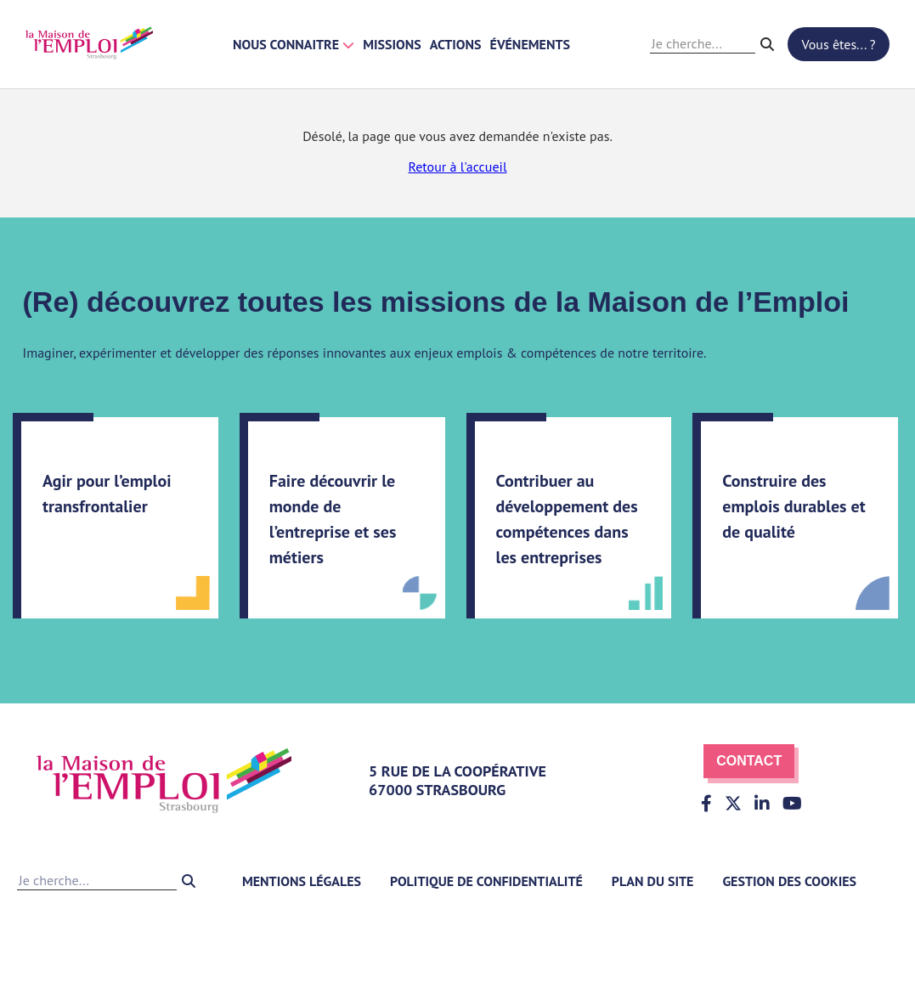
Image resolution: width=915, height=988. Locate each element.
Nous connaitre (293, 44)
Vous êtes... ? (839, 44)
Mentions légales (301, 880)
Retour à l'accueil (457, 166)
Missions (392, 44)
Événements (530, 44)
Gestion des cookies (789, 880)
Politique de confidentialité (486, 880)
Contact (749, 761)
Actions (456, 44)
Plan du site (653, 880)
